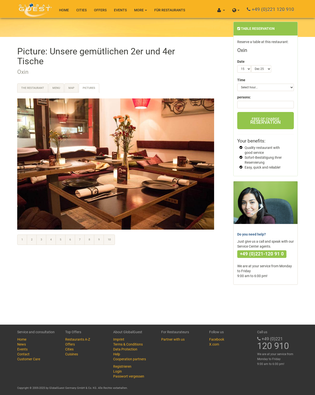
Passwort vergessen (128, 376)
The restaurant (32, 88)
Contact (23, 354)
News (21, 344)
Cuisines (71, 354)
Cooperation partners (129, 359)
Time (241, 80)
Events (120, 10)
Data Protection (125, 349)
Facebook (216, 339)
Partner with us (173, 339)
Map (71, 88)
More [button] (140, 10)
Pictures (89, 88)
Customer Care (28, 359)
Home (64, 10)
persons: (244, 97)
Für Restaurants (169, 10)
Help (116, 354)
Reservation (265, 121)
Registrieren (122, 366)
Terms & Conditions (128, 344)
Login (117, 371)
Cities (81, 10)
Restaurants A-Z (77, 339)
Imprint (118, 339)
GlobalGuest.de (34, 8)
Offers (100, 10)
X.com (214, 344)
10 (109, 239)
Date (241, 61)
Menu (56, 88)
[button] (236, 9)
